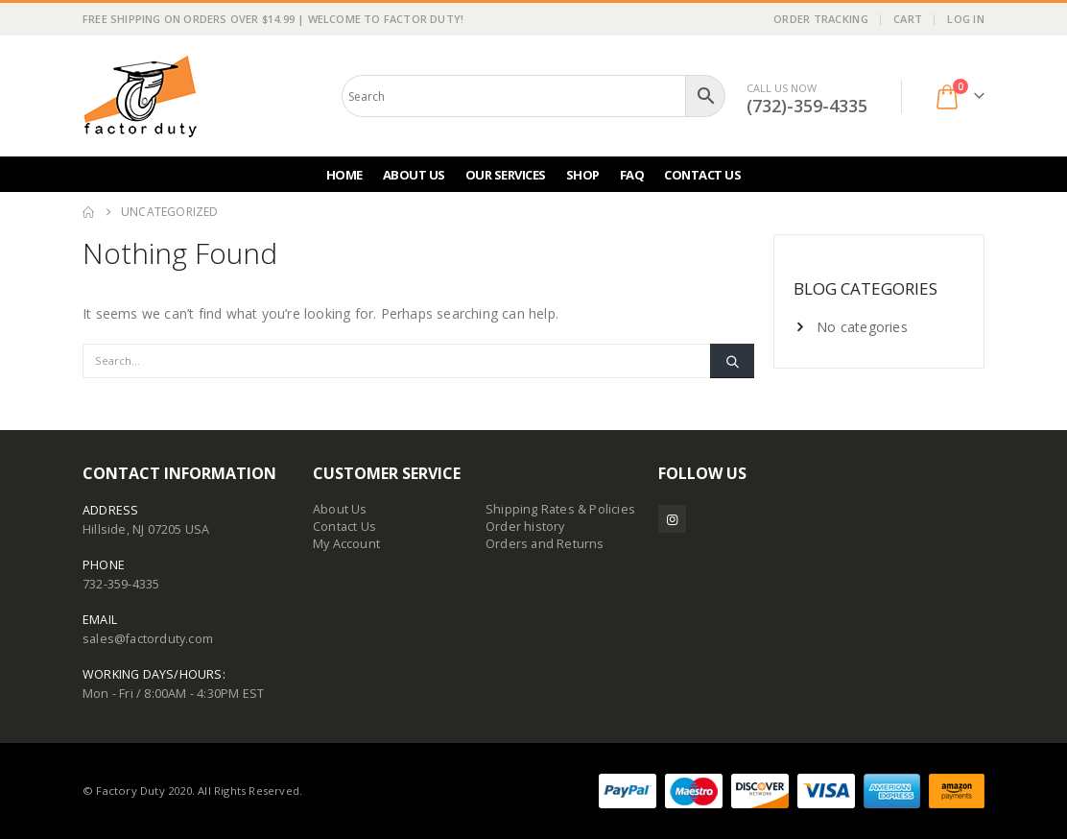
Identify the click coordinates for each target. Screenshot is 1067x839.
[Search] (732, 361)
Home (344, 174)
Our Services (505, 174)
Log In (965, 19)
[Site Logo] (140, 96)
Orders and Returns (545, 544)
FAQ (632, 174)
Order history (525, 526)
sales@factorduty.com (148, 639)
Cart (907, 19)
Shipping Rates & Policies (560, 509)
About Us (414, 174)
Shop (583, 174)
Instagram (672, 519)
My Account (346, 544)
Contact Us (702, 174)
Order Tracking (820, 19)
